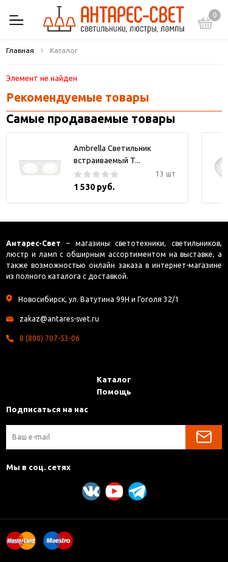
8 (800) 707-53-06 (49, 338)
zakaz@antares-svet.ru (59, 319)
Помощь (114, 391)
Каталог (114, 379)
